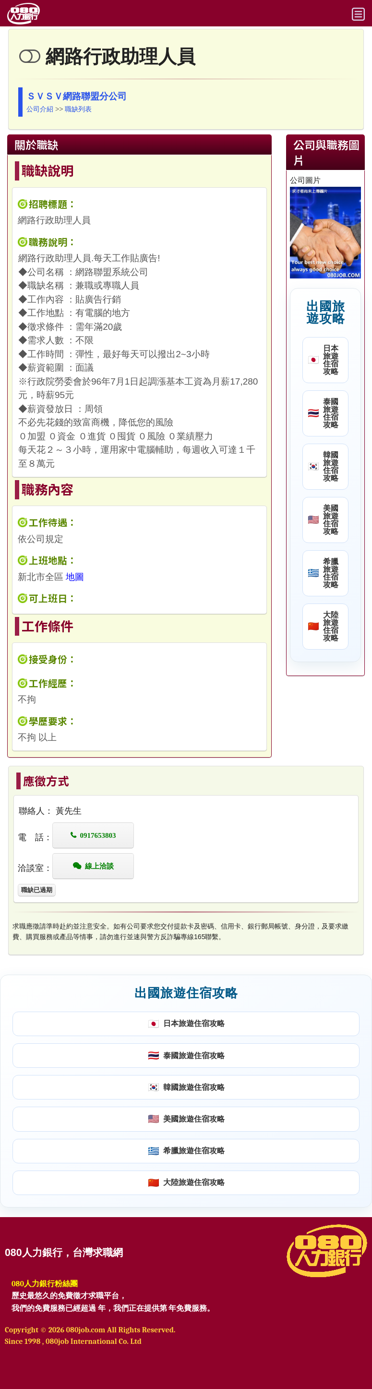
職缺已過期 (36, 890)
